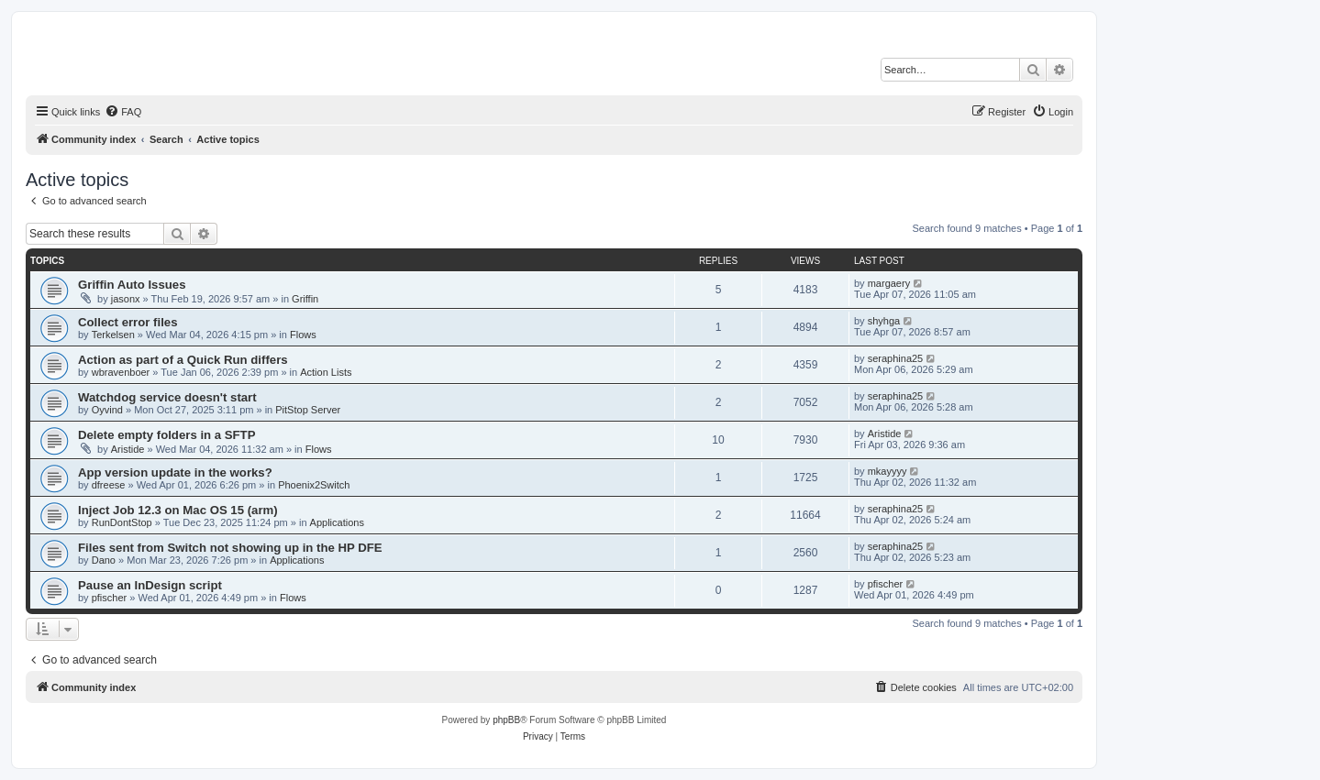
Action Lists (325, 372)
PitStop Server (307, 409)
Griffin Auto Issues (131, 284)
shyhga (884, 320)
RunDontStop (122, 522)
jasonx (125, 298)
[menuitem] (123, 112)
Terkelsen (113, 334)
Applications (337, 522)
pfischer (110, 597)
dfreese (109, 484)
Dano (104, 560)
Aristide (128, 449)
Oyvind (107, 409)
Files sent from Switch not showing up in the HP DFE (230, 548)
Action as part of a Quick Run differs (183, 360)
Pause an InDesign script (150, 585)
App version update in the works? (175, 472)
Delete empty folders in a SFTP (166, 435)
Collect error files (127, 322)
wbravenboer (121, 372)
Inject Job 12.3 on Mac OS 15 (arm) (178, 510)
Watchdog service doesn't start (167, 397)
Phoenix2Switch (313, 484)
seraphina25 (896, 358)
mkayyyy (887, 471)
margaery (889, 283)
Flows (303, 334)
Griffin (305, 298)
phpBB (506, 720)
